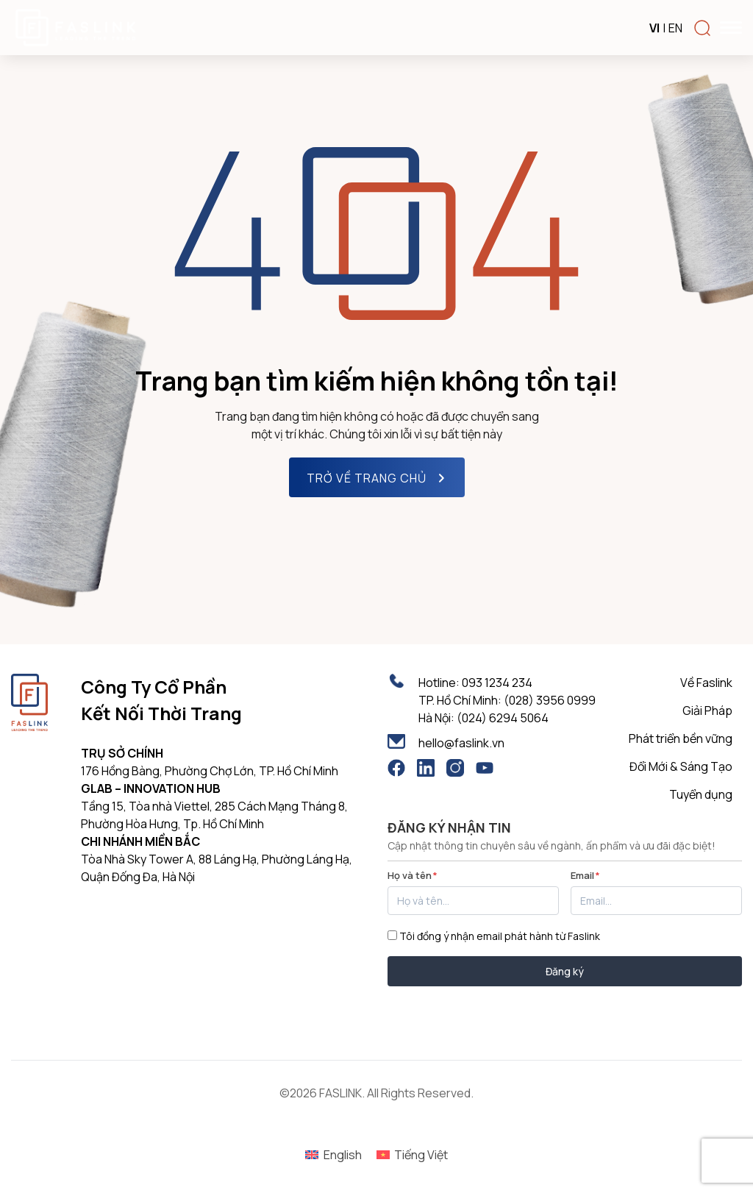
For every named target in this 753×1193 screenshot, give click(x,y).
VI (654, 28)
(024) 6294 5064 (503, 718)
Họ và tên (413, 875)
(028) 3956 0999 (550, 700)
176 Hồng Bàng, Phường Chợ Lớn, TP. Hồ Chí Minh (209, 771)
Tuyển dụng (700, 794)
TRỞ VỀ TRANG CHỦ (378, 478)
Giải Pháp (707, 710)
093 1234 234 (497, 682)
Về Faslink (706, 682)
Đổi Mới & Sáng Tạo (680, 766)
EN (675, 28)
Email (585, 875)
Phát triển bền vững (680, 738)
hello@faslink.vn (461, 743)
